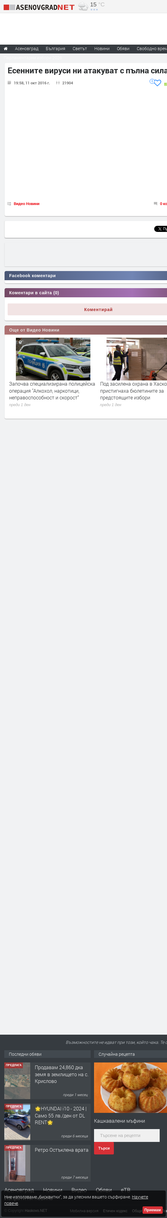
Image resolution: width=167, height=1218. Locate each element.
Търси (104, 1148)
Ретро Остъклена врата (62, 1149)
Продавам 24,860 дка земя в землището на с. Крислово (62, 1074)
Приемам (152, 1210)
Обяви (104, 1190)
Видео (79, 1190)
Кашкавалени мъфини (119, 1120)
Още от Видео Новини (34, 330)
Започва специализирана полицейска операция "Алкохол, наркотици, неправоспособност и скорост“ (52, 390)
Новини (102, 48)
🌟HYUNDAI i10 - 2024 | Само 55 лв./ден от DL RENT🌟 (61, 1115)
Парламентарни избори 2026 (33, 58)
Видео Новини (26, 203)
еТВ (125, 1190)
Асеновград (19, 1190)
